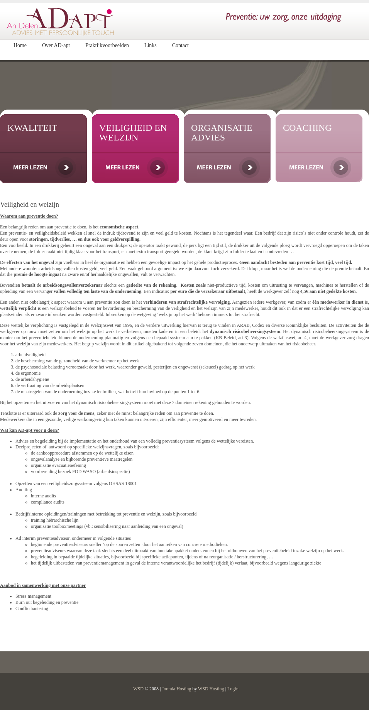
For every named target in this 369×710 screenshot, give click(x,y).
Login (233, 688)
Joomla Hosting (176, 688)
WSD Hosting (211, 688)
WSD (138, 688)
